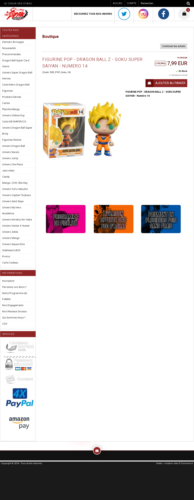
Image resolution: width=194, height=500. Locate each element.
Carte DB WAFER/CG (14, 121)
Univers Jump (10, 158)
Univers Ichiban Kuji (13, 115)
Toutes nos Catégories (10, 33)
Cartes (6, 103)
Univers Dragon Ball (13, 146)
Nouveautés (9, 48)
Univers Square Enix (13, 244)
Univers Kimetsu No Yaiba (17, 219)
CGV (4, 324)
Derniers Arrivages (13, 42)
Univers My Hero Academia (11, 210)
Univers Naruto (10, 152)
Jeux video (8, 170)
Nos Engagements (13, 305)
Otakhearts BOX (11, 250)
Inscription (8, 281)
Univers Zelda (10, 232)
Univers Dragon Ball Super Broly (17, 131)
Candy (6, 177)
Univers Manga (10, 238)
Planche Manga (11, 109)
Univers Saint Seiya (13, 201)
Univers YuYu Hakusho (15, 189)
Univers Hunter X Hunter (16, 226)
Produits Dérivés (11, 97)
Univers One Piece (12, 164)
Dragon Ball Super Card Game (15, 63)
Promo (6, 256)
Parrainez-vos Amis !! (14, 287)
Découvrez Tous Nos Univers (93, 14)
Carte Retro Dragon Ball (15, 85)
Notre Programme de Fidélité (14, 296)
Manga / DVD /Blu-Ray (15, 183)
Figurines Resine (11, 140)
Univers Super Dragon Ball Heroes (17, 75)
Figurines (7, 91)
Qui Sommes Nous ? (13, 317)
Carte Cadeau (10, 262)
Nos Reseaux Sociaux (14, 311)
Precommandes (11, 54)
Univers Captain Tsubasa (16, 195)
